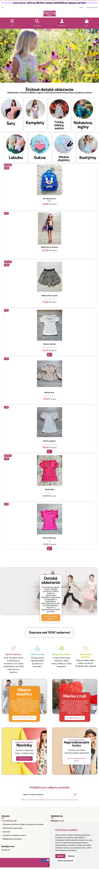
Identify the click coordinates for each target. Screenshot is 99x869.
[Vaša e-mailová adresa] (46, 794)
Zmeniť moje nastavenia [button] (65, 861)
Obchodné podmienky (12, 828)
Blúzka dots (49, 82)
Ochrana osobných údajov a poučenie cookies (23, 824)
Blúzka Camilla (49, 33)
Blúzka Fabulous (49, 227)
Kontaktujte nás (10, 820)
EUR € (81, 7)
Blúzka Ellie (49, 179)
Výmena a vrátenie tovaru (14, 835)
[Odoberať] (75, 794)
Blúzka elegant (49, 130)
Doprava (6, 831)
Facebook (5, 850)
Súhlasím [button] (60, 856)
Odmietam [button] (71, 856)
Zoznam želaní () (92, 7)
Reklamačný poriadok (12, 839)
